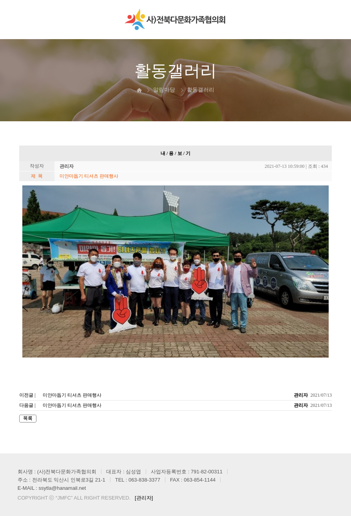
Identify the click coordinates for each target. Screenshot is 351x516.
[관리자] (144, 498)
